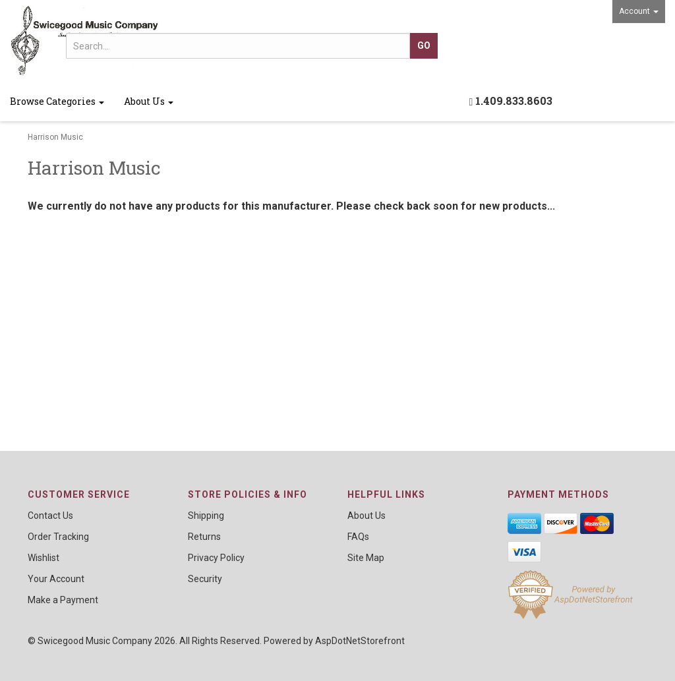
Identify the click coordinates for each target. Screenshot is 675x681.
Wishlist (43, 557)
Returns (204, 536)
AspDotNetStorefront (360, 641)
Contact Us (50, 515)
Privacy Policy (216, 557)
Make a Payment (63, 600)
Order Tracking (58, 536)
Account (639, 11)
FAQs (358, 536)
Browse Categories (57, 101)
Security (205, 579)
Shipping (206, 515)
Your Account (56, 579)
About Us (148, 101)
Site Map (365, 557)
